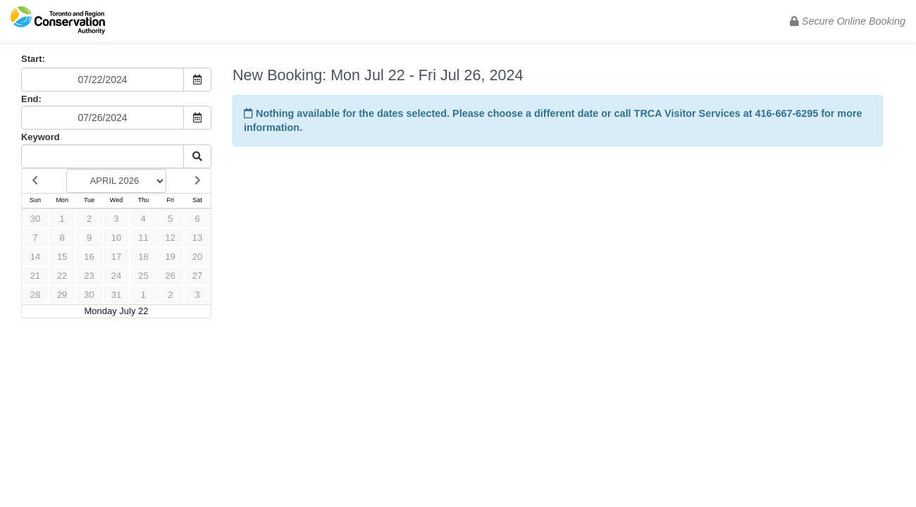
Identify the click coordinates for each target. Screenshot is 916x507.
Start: (33, 59)
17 (116, 256)
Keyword (40, 137)
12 (170, 237)
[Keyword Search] (102, 156)
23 (89, 275)
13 (197, 237)
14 (35, 256)
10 (116, 237)
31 (116, 294)
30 (35, 218)
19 (170, 256)
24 (116, 275)
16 (89, 256)
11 (143, 237)
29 (62, 294)
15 (62, 256)
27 (197, 275)
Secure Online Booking (847, 21)
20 (197, 256)
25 (143, 275)
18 (143, 256)
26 (170, 275)
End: (31, 99)
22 (62, 275)
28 (35, 294)
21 (35, 275)
